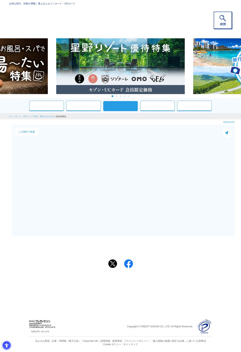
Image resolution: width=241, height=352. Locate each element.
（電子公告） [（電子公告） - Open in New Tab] (67, 341)
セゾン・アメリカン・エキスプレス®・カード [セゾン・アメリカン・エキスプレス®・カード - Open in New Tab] (118, 293)
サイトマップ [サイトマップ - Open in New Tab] (120, 344)
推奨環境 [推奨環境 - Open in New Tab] (108, 341)
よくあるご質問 (136, 279)
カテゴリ (83, 105)
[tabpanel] (120, 66)
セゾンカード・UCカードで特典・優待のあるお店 (31, 116)
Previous (52, 66)
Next (189, 66)
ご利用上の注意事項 (104, 279)
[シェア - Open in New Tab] (128, 263)
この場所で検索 (26, 131)
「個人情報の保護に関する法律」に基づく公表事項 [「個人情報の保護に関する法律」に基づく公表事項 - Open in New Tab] (164, 341)
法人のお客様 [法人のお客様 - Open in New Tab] (39, 341)
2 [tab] (116, 96)
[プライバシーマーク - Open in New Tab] (204, 326)
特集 (194, 105)
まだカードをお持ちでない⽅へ (118, 274)
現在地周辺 (120, 106)
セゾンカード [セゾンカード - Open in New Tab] (104, 286)
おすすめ (46, 105)
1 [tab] (112, 96)
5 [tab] (129, 96)
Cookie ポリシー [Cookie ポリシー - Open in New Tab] (200, 341)
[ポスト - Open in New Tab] (112, 263)
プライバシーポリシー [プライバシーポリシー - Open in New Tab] (126, 341)
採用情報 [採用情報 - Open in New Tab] (97, 341)
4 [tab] (125, 96)
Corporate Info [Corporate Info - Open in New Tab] (84, 341)
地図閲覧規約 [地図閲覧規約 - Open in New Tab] (229, 122)
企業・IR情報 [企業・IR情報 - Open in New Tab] (54, 341)
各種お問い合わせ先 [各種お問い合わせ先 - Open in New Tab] (40, 331)
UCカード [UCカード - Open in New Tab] (135, 286)
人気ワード (157, 105)
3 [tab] (121, 96)
